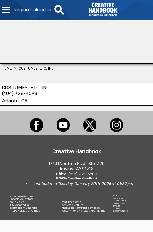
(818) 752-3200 (82, 174)
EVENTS (116, 206)
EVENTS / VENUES (72, 205)
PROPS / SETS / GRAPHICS (25, 210)
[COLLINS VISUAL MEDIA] (76, 62)
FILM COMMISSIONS (21, 196)
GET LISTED (118, 198)
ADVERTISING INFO (121, 200)
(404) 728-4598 (19, 93)
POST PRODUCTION (72, 202)
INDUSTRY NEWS (120, 211)
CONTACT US (119, 195)
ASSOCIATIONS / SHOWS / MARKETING (83, 210)
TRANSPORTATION (20, 205)
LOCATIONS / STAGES (21, 199)
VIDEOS (116, 208)
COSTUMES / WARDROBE (23, 208)
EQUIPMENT (17, 202)
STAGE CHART (119, 203)
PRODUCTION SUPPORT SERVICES (81, 208)
